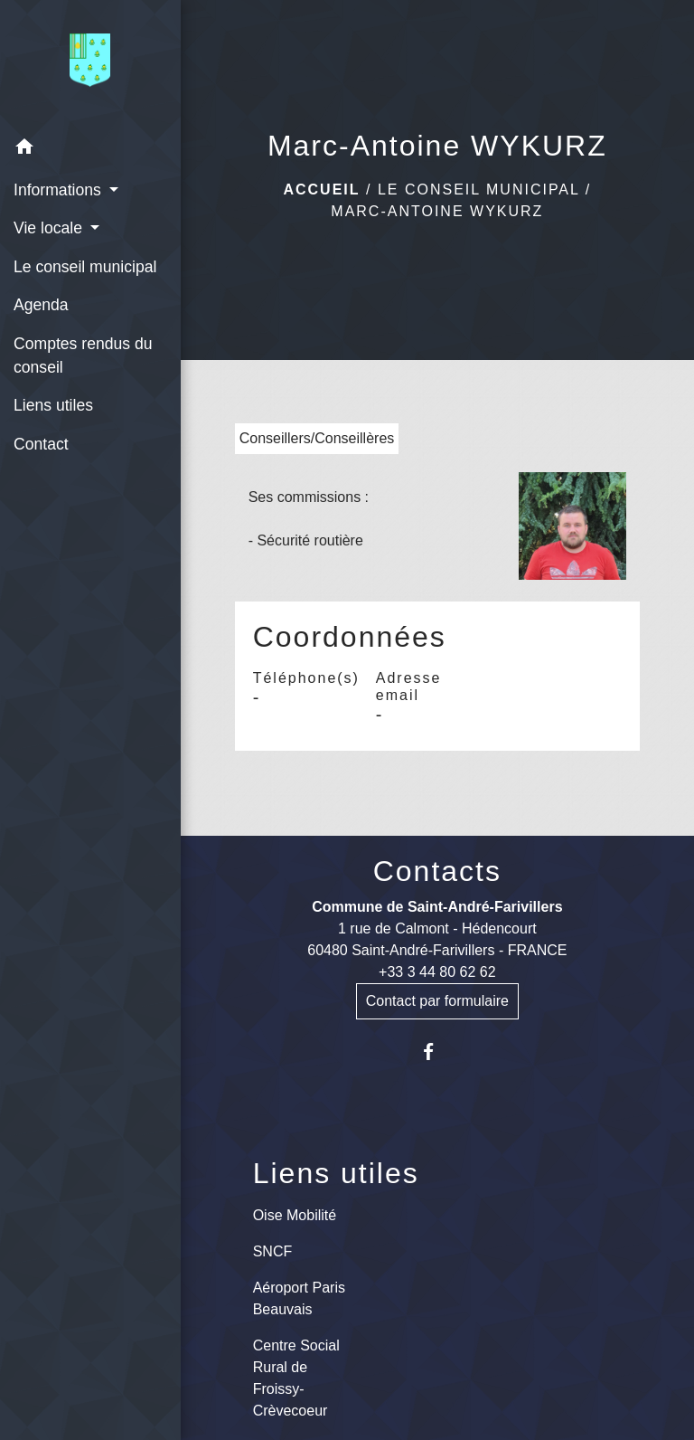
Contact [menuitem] (41, 444)
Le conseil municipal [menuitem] (85, 267)
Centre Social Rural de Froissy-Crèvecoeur (296, 1378)
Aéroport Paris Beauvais (299, 1298)
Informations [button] (60, 190)
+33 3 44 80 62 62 (437, 972)
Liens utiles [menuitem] (53, 405)
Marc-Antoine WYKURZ (437, 211)
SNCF (273, 1251)
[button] (90, 149)
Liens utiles (336, 1173)
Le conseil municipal (478, 189)
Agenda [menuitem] (41, 305)
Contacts (437, 871)
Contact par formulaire (437, 1001)
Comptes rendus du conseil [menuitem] (83, 355)
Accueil (321, 189)
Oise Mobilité (294, 1215)
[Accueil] (90, 64)
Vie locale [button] (50, 228)
